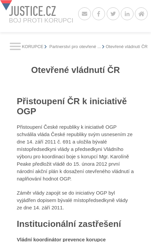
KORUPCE (32, 46)
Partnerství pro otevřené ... (74, 46)
